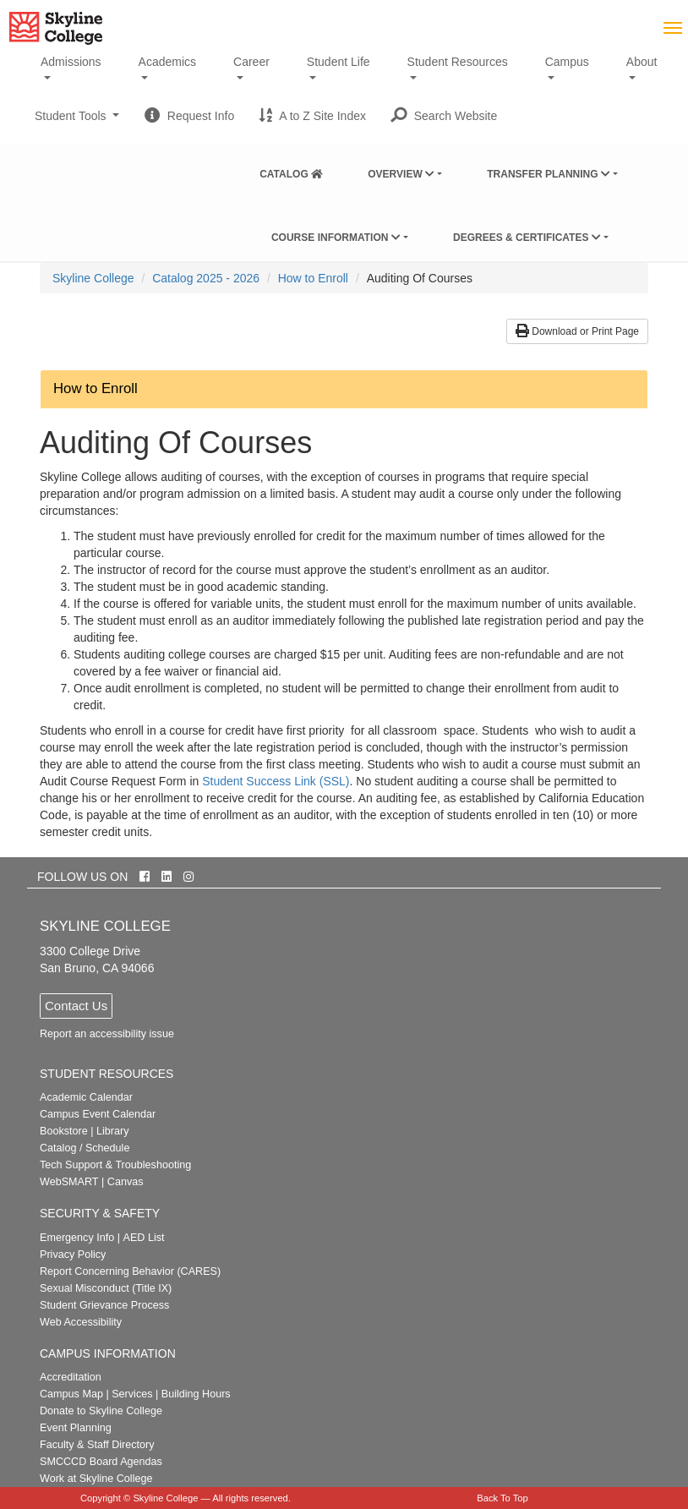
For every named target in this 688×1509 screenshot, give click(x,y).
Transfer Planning (548, 174)
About (642, 61)
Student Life (338, 61)
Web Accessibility (81, 1322)
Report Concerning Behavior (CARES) (130, 1271)
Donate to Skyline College (101, 1411)
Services (132, 1394)
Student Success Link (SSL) (275, 781)
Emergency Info (77, 1238)
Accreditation (70, 1377)
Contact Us (76, 1005)
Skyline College (93, 278)
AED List (143, 1238)
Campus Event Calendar (98, 1114)
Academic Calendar (86, 1097)
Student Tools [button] (77, 123)
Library (112, 1131)
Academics (167, 61)
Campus (567, 61)
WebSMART (69, 1182)
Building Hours (196, 1394)
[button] (444, 116)
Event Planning (76, 1428)
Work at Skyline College (96, 1478)
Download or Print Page (577, 331)
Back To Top (502, 1498)
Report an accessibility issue (107, 1034)
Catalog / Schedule (84, 1148)
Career (251, 61)
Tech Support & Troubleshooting (115, 1165)
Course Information (336, 237)
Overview (401, 174)
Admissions (71, 61)
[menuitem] (291, 171)
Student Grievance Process (104, 1305)
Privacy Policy (73, 1254)
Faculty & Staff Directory (97, 1445)
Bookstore (64, 1131)
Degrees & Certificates (527, 237)
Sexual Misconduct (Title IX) (106, 1288)
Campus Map (71, 1394)
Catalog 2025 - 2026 (205, 278)
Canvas (125, 1182)
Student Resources (457, 61)
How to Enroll (313, 278)
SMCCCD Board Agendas (101, 1462)
